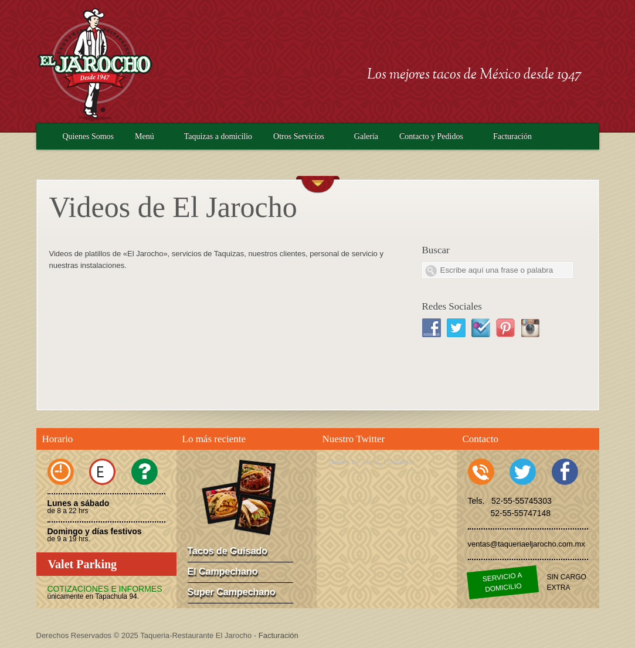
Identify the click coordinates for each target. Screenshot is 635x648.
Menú (144, 136)
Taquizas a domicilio (218, 136)
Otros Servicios (298, 136)
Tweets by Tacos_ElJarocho (371, 462)
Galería (366, 136)
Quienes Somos (88, 136)
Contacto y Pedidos (431, 136)
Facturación (512, 136)
